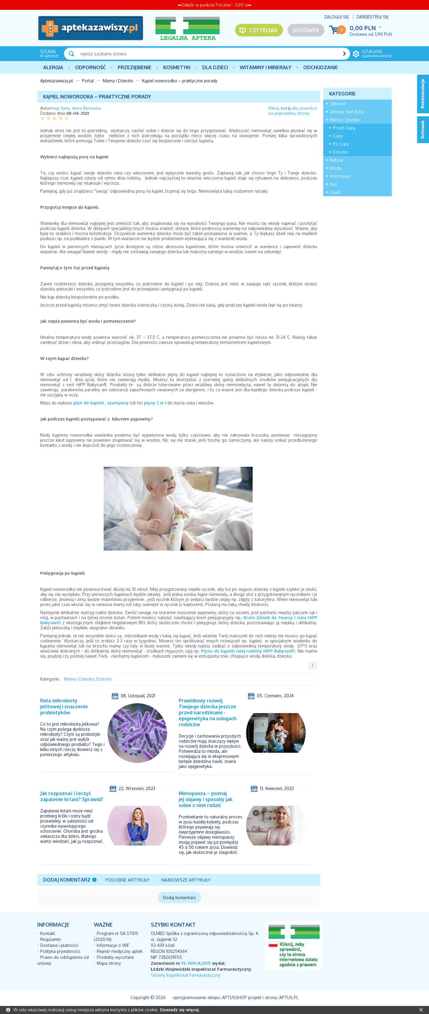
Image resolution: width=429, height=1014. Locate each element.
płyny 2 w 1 (155, 402)
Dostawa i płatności (59, 945)
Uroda (335, 168)
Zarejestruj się (372, 16)
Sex (333, 184)
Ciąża (338, 135)
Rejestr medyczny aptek (119, 951)
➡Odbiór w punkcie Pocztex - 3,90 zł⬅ (214, 4)
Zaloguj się (336, 16)
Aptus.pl (289, 997)
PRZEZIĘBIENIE (134, 67)
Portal (88, 80)
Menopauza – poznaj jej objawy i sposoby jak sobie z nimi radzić (205, 799)
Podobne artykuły (127, 880)
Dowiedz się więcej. (179, 1009)
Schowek (306, 30)
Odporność (90, 67)
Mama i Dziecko (118, 80)
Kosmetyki (176, 67)
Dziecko (103, 678)
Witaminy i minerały (265, 67)
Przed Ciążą (344, 127)
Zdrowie (338, 103)
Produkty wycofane (115, 957)
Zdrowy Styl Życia (347, 111)
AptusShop (234, 997)
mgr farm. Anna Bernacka (76, 108)
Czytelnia (263, 30)
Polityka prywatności (60, 951)
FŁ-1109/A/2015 (196, 963)
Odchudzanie (320, 67)
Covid (335, 192)
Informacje (340, 176)
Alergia (53, 67)
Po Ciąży (341, 143)
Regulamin (50, 939)
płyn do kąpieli (88, 402)
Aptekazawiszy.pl (56, 80)
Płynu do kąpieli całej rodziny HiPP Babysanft (248, 650)
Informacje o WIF (113, 945)
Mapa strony (109, 963)
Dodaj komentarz (67, 880)
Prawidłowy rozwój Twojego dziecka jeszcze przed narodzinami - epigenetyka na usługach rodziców (208, 712)
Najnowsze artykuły (186, 880)
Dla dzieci (215, 67)
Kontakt (47, 933)
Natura (336, 160)
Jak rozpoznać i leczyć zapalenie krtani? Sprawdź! (71, 796)
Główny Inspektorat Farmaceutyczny (185, 975)
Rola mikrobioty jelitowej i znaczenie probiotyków (64, 706)
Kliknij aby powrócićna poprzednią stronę (292, 111)
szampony (118, 402)
